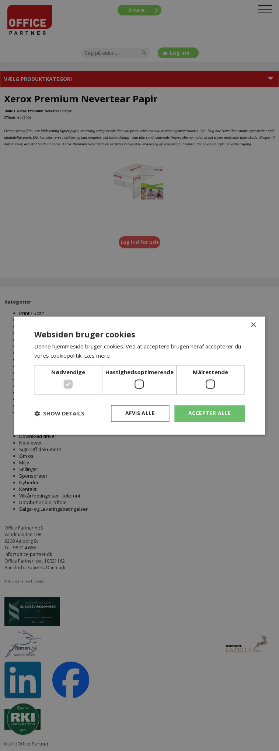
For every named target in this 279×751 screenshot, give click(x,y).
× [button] (253, 325)
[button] (59, 413)
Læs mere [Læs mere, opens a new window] (97, 355)
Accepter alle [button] (209, 413)
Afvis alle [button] (140, 413)
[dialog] (139, 375)
